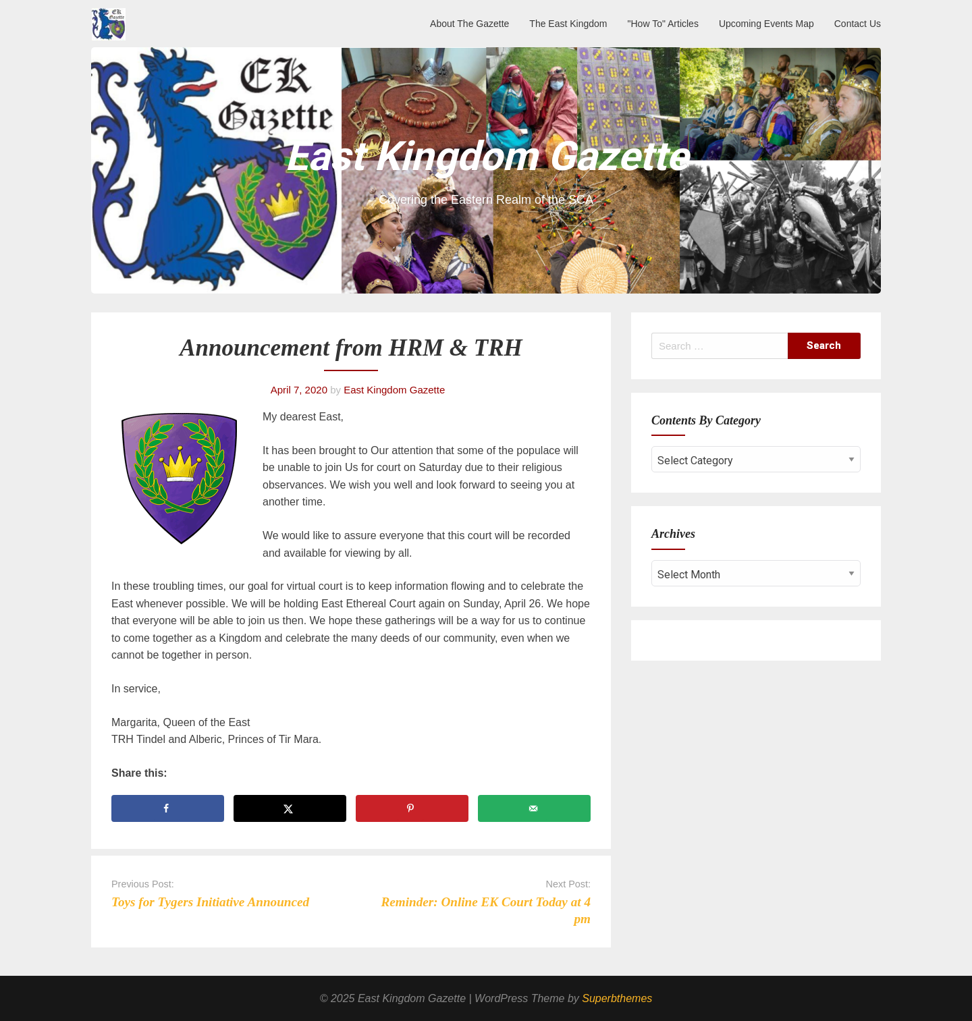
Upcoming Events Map (766, 23)
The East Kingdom (568, 23)
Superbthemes (617, 998)
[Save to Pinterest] (412, 808)
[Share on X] (290, 808)
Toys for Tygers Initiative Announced (210, 902)
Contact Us (857, 23)
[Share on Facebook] (167, 808)
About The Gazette (469, 23)
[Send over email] (534, 808)
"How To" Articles (663, 23)
